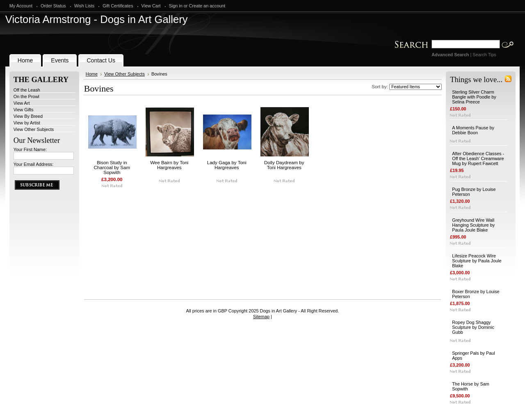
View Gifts (24, 109)
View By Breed (28, 116)
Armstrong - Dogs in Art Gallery (96, 19)
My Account (20, 5)
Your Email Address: (34, 164)
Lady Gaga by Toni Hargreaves (227, 165)
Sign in (176, 5)
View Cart (151, 5)
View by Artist (27, 122)
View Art (22, 103)
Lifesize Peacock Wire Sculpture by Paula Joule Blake (476, 260)
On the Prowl (26, 96)
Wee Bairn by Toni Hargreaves (169, 165)
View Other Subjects (34, 129)
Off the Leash (27, 89)
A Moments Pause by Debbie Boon (473, 130)
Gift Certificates (118, 5)
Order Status (53, 5)
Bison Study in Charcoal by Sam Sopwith (112, 167)
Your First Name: (30, 149)
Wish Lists (84, 5)
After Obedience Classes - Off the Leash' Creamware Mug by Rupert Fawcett (478, 158)
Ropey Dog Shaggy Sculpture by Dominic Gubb (473, 327)
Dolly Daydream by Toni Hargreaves (284, 165)
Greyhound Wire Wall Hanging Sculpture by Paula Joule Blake (473, 225)
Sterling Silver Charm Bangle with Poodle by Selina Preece (474, 97)
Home (92, 73)
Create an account (207, 5)
